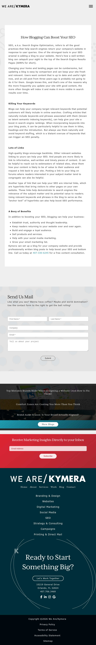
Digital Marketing (48, 506)
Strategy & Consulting (48, 523)
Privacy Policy (47, 624)
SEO (48, 518)
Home (24, 487)
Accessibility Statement (47, 635)
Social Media (48, 512)
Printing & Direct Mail (48, 534)
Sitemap (48, 641)
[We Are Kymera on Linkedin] (45, 596)
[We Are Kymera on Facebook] (41, 596)
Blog (61, 487)
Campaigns (48, 529)
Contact (71, 487)
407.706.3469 (48, 591)
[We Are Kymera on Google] (54, 596)
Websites (48, 501)
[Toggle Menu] (91, 6)
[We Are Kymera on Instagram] (49, 596)
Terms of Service (47, 630)
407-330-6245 (41, 252)
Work (54, 487)
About (33, 487)
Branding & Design (48, 495)
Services (43, 487)
